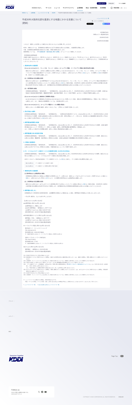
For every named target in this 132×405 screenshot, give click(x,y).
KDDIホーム (25, 12)
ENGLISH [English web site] (121, 397)
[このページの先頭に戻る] (117, 356)
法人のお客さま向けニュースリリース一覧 (48, 284)
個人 (122, 8)
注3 (61, 83)
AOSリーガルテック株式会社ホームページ (78, 264)
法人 (125, 8)
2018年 (53, 12)
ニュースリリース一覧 (43, 12)
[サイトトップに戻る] (9, 7)
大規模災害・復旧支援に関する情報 (48, 51)
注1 (83, 73)
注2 (98, 73)
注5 (61, 159)
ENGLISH (111, 3)
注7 (46, 178)
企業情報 (33, 12)
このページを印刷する (98, 20)
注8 (83, 184)
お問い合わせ (101, 3)
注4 (42, 118)
